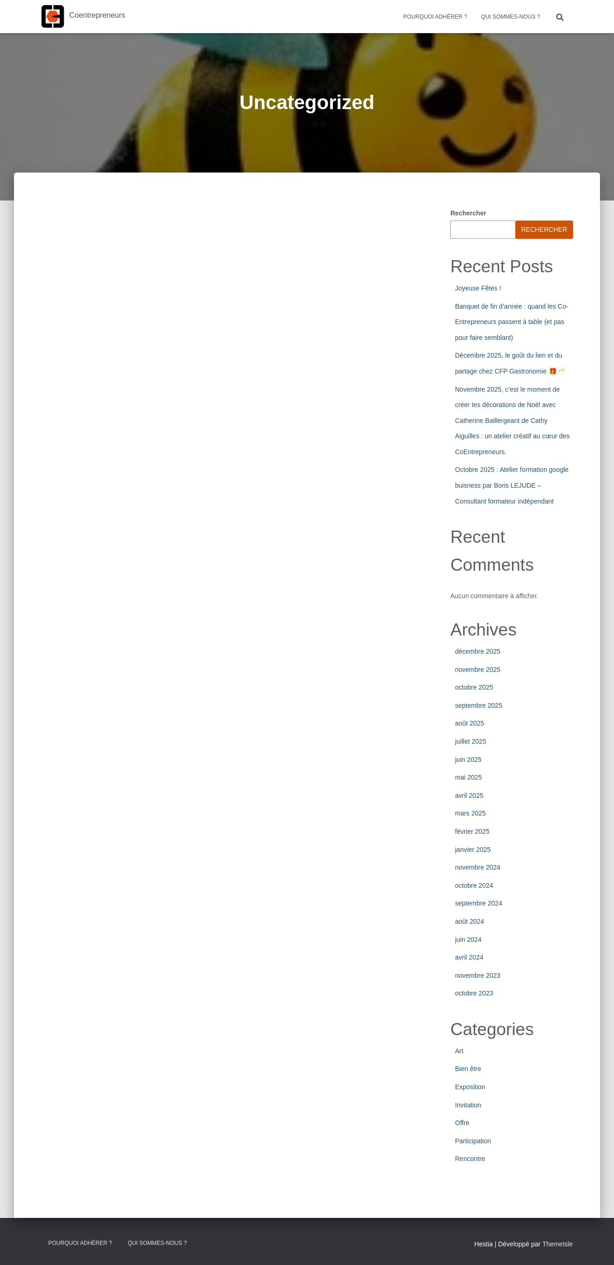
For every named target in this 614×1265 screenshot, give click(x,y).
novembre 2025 (477, 669)
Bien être (468, 1068)
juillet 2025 (470, 741)
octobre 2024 (474, 885)
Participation (473, 1141)
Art (459, 1051)
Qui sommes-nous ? (510, 17)
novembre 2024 (477, 867)
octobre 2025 (474, 687)
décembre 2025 (477, 651)
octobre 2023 (474, 993)
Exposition (470, 1087)
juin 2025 (468, 759)
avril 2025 (469, 795)
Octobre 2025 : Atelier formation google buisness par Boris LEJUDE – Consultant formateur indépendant (512, 485)
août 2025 (469, 723)
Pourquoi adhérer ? (435, 17)
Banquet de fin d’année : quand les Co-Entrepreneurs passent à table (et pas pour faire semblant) (511, 322)
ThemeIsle (557, 1244)
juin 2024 (468, 939)
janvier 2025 (472, 849)
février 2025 (472, 831)
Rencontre (470, 1158)
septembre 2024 (478, 903)
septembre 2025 (478, 705)
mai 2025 (468, 777)
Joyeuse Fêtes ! (478, 288)
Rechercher (468, 213)
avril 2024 (469, 957)
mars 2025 (470, 813)
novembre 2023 (477, 975)
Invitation (468, 1105)
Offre (462, 1123)
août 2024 (469, 921)
